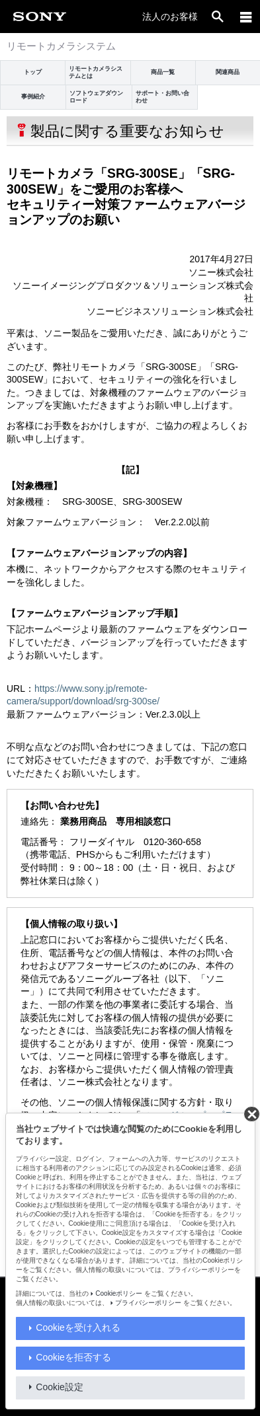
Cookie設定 (59, 1387)
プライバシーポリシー (148, 1302)
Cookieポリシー (118, 1293)
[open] (217, 16)
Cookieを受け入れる (78, 1327)
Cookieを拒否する (73, 1357)
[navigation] (246, 16)
